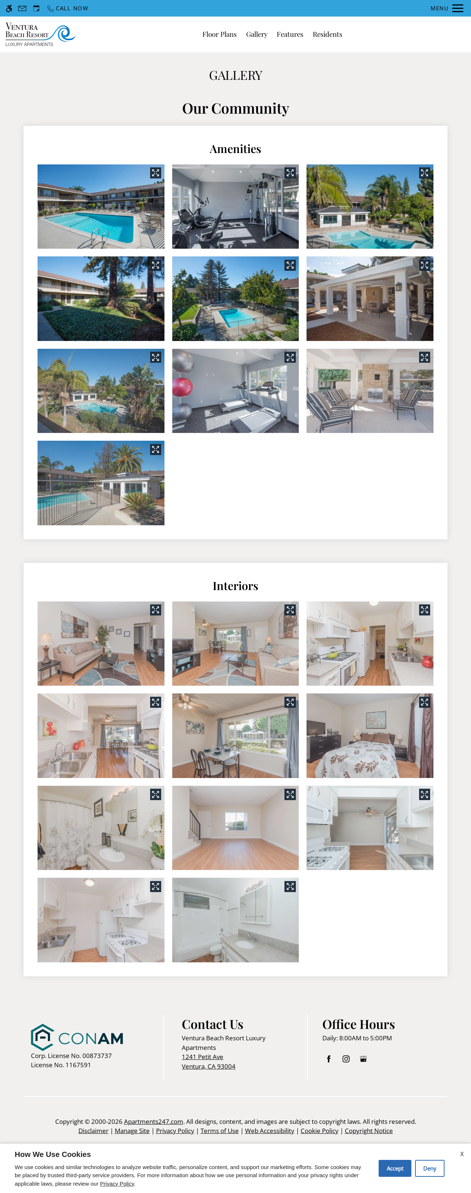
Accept (395, 1168)
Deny (429, 1168)
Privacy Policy (117, 1183)
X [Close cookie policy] (462, 1154)
